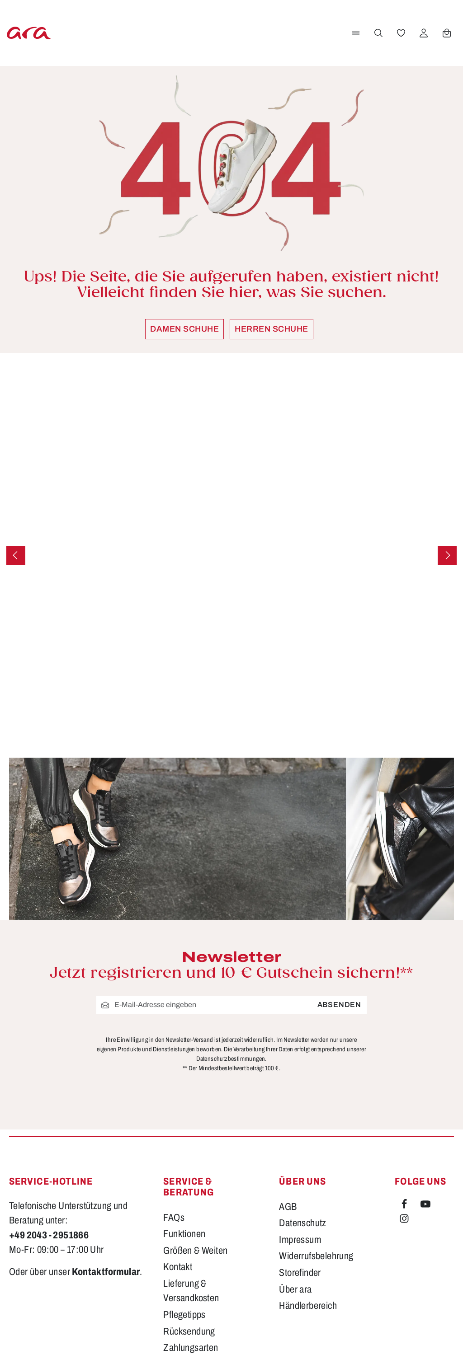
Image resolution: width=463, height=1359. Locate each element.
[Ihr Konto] (423, 33)
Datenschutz (302, 1118)
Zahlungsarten (190, 1243)
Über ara (295, 1184)
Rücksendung (189, 1226)
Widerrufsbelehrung (316, 1151)
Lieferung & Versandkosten (191, 1186)
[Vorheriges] (15, 555)
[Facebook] (405, 1101)
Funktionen (184, 1129)
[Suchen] (378, 33)
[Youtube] (425, 1101)
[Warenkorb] (445, 33)
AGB (288, 1102)
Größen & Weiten (195, 1145)
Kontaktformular (106, 1167)
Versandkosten (280, 1339)
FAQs (173, 1112)
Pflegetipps (184, 1210)
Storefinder (300, 1168)
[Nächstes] (447, 555)
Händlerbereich (308, 1201)
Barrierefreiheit (191, 1259)
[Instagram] (404, 1116)
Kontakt (177, 1162)
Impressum (300, 1134)
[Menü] (355, 33)
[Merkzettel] (400, 33)
